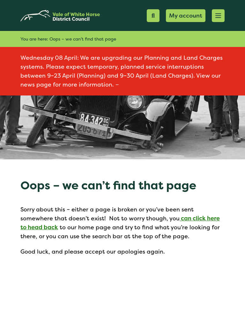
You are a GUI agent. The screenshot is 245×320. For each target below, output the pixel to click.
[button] (218, 15)
